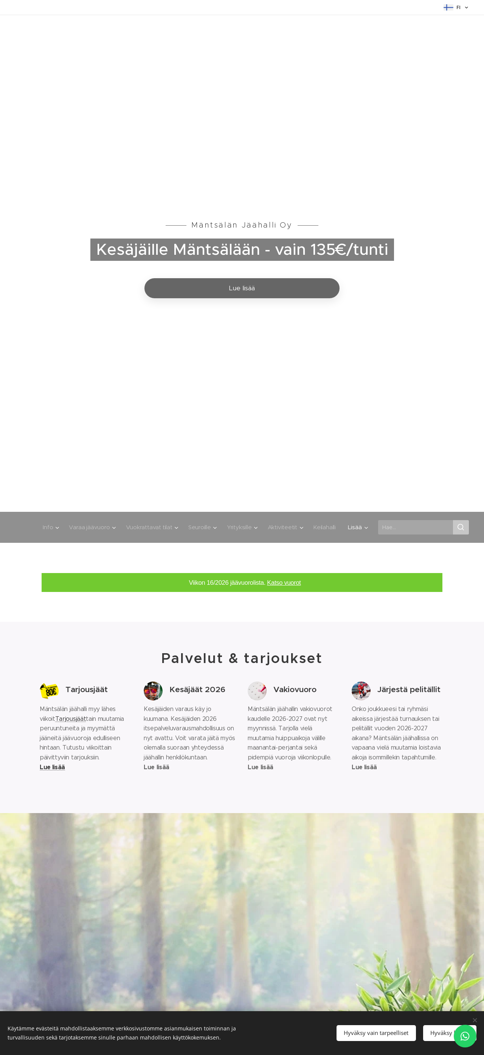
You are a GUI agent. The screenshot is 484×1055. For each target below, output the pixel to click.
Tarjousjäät (70, 718)
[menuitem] (46, 527)
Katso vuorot (284, 582)
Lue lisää (52, 767)
